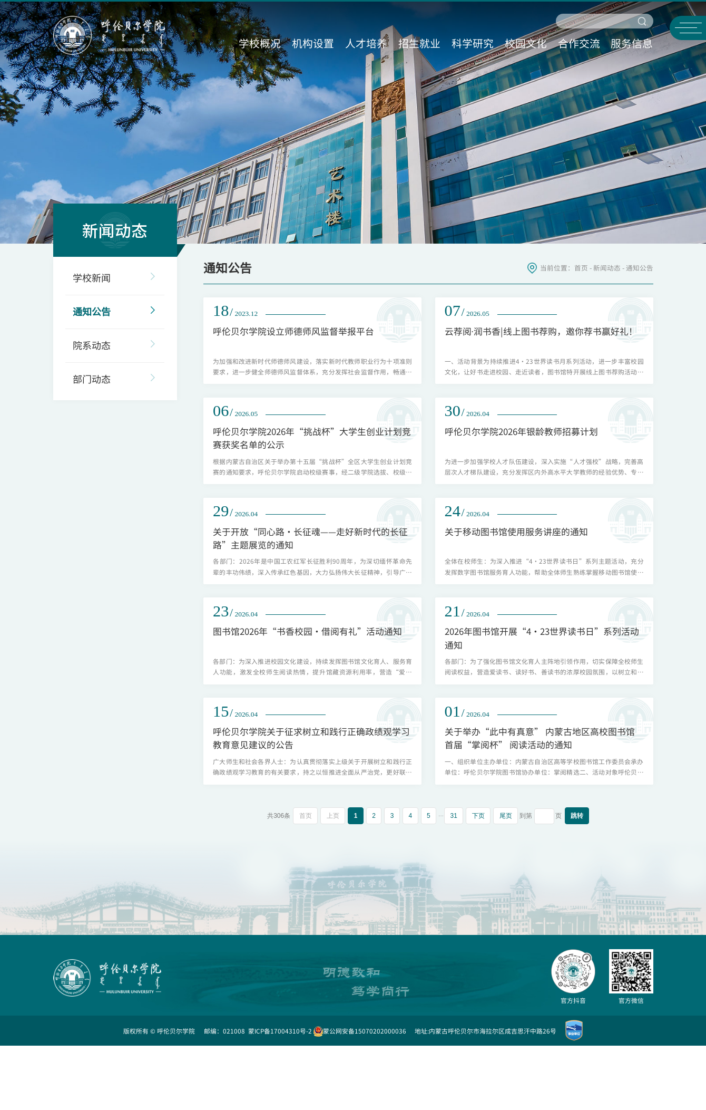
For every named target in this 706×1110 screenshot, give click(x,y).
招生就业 (419, 42)
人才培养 (365, 42)
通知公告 (639, 268)
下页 (479, 879)
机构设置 (311, 42)
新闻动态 (607, 268)
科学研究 (473, 42)
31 (454, 879)
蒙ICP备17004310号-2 (280, 1094)
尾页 (507, 879)
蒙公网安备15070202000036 (359, 1094)
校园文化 (526, 42)
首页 (581, 268)
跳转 (579, 879)
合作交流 (580, 42)
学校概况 (258, 42)
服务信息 (634, 42)
